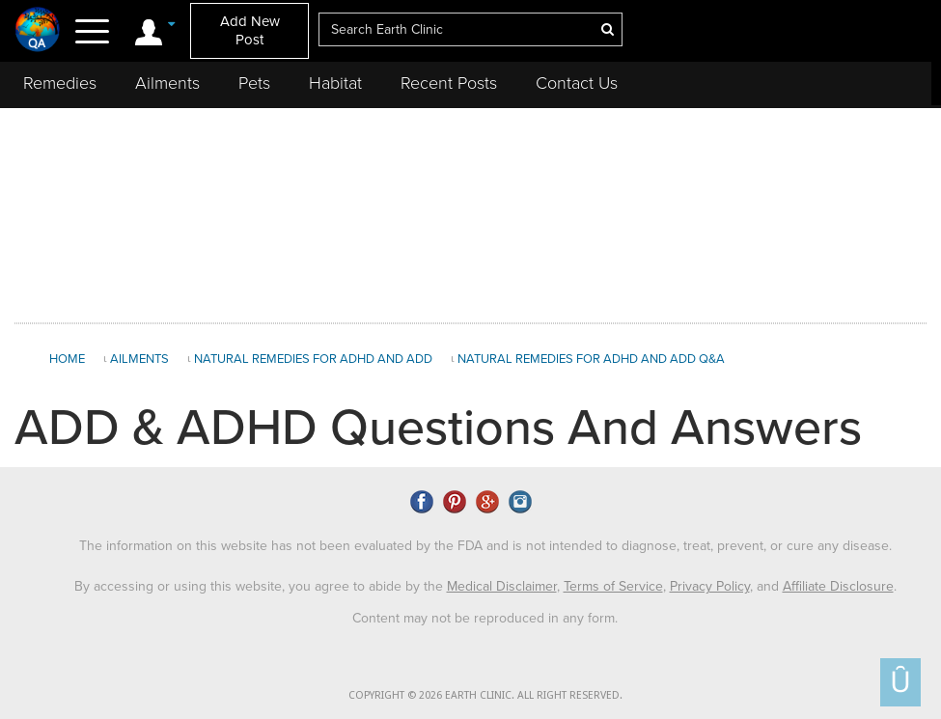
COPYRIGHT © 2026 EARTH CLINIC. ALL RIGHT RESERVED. (485, 695)
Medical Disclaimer (502, 586)
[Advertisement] (471, 211)
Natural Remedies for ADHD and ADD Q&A (591, 359)
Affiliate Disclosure (838, 586)
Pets (254, 83)
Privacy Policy (710, 586)
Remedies (60, 83)
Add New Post (250, 30)
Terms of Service (613, 586)
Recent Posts (449, 83)
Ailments (167, 83)
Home (67, 359)
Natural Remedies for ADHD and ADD (313, 359)
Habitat (335, 83)
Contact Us (577, 83)
